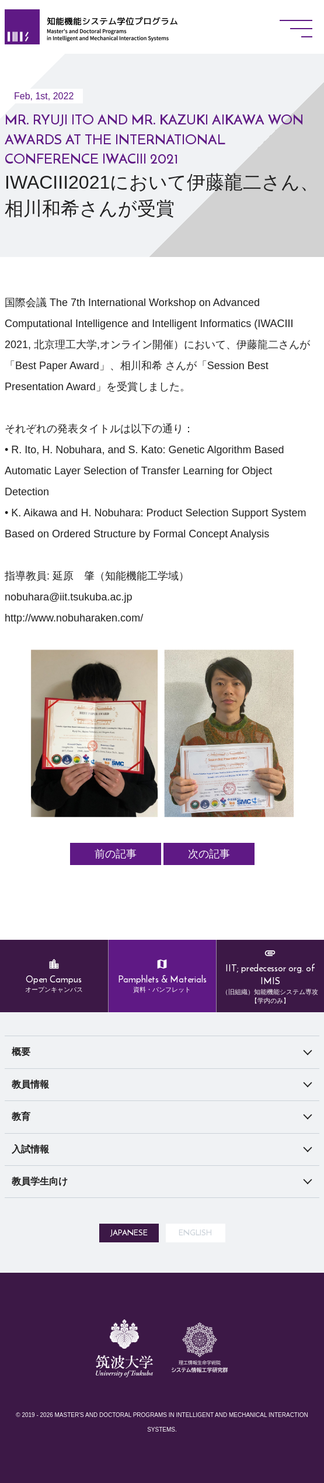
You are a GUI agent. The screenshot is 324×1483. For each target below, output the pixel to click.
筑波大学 (124, 1408)
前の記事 (116, 854)
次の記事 (209, 854)
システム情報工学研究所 (199, 1422)
